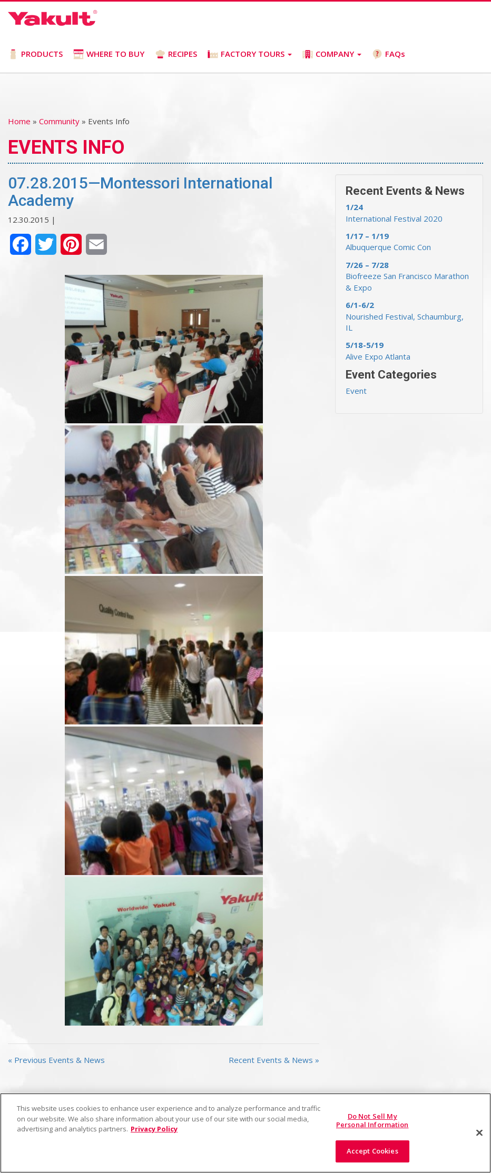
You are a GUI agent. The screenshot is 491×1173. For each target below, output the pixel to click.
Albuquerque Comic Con (388, 241)
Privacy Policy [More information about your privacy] (154, 1129)
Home (19, 121)
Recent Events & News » (274, 1060)
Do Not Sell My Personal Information (372, 1120)
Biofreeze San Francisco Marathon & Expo (407, 276)
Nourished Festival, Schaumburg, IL (405, 316)
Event (356, 390)
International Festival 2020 (394, 212)
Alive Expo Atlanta (378, 350)
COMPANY (331, 53)
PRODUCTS (35, 53)
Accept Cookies (372, 1151)
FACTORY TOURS (250, 53)
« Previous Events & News (56, 1060)
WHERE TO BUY (108, 53)
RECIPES (176, 53)
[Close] (479, 1133)
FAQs (388, 53)
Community (59, 121)
